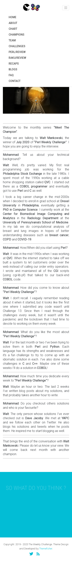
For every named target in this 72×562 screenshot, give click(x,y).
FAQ (11, 75)
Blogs (13, 69)
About (13, 23)
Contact (15, 81)
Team (12, 40)
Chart (13, 28)
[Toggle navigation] (65, 7)
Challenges (17, 46)
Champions (16, 34)
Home (12, 17)
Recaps (14, 63)
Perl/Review (17, 52)
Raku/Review (17, 57)
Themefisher (45, 548)
